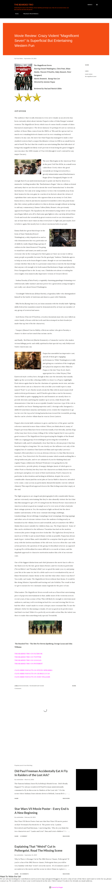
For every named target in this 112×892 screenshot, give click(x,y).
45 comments (24, 874)
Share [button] (87, 65)
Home (16, 13)
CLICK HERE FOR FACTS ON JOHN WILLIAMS (32, 677)
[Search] (90, 5)
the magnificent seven (90, 76)
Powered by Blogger (56, 887)
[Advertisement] (43, 743)
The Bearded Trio (23, 4)
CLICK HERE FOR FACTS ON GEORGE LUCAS (32, 674)
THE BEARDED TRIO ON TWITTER (28, 657)
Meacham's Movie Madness (29, 13)
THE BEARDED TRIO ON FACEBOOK (28, 654)
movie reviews (88, 74)
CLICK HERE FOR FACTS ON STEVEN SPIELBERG (33, 670)
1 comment (23, 836)
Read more (66, 798)
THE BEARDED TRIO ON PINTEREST (29, 664)
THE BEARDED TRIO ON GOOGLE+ (28, 660)
